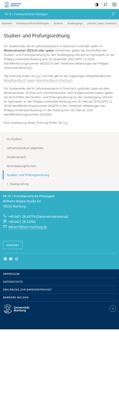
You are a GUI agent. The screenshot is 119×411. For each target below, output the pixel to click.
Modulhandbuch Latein (19, 80)
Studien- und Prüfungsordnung (28, 175)
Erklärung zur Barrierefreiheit (27, 289)
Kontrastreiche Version (95, 4)
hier (38, 76)
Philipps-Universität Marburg (19, 311)
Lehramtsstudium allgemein (25, 148)
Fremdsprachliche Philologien (32, 23)
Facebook (5, 259)
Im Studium (14, 139)
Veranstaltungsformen (21, 166)
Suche (104, 4)
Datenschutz (13, 281)
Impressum (11, 274)
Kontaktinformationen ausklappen (112, 308)
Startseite (7, 23)
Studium (58, 23)
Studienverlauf (16, 157)
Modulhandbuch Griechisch (54, 80)
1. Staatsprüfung (18, 184)
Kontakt (12, 245)
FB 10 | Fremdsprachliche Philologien (113, 14)
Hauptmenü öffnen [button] (113, 4)
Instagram (17, 259)
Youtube (10, 259)
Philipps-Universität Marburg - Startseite (13, 4)
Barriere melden (15, 297)
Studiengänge (75, 23)
